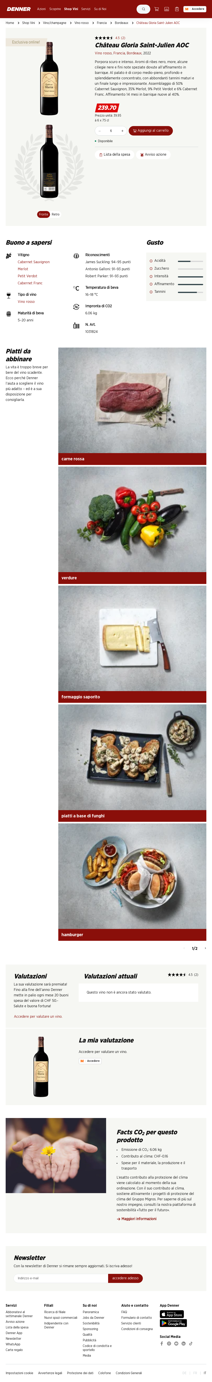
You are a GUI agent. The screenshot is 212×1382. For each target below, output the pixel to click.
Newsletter (13, 1338)
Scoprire (55, 9)
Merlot (23, 269)
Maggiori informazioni (136, 1219)
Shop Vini (71, 9)
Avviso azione (15, 1321)
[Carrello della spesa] (156, 9)
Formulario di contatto (136, 1317)
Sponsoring (90, 1329)
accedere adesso (125, 1278)
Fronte (43, 214)
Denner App (14, 1333)
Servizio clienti (131, 1323)
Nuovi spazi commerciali (60, 1317)
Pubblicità (89, 1340)
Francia (102, 23)
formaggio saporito (81, 697)
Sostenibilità (91, 1323)
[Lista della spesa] (177, 9)
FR (195, 1373)
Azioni (41, 9)
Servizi (85, 9)
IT (205, 1373)
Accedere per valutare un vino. (38, 1017)
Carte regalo (14, 1350)
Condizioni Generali (129, 1373)
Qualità (87, 1334)
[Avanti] (205, 948)
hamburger (72, 935)
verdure (69, 578)
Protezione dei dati (80, 1373)
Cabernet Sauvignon (34, 262)
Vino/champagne (54, 23)
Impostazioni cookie (19, 1373)
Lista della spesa (17, 1327)
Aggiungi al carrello (151, 131)
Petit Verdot (27, 276)
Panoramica (91, 1312)
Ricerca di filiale (55, 1312)
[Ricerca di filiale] (166, 9)
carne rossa (73, 459)
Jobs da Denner (93, 1317)
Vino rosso (81, 23)
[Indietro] (184, 948)
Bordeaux (121, 23)
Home (10, 23)
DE (184, 1373)
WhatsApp (13, 1344)
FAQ (124, 1312)
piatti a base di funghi (83, 816)
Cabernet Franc (30, 283)
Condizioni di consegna (137, 1329)
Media (87, 1355)
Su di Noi (100, 9)
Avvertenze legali (50, 1373)
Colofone (104, 1373)
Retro (56, 214)
